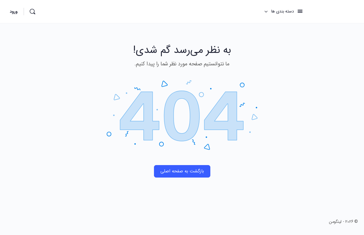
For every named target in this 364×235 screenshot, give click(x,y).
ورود (14, 11)
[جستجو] (32, 11)
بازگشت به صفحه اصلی (182, 171)
